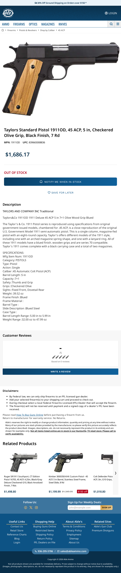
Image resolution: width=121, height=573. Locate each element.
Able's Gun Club (103, 526)
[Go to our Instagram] (36, 507)
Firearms (11, 30)
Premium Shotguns (103, 530)
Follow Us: (30, 502)
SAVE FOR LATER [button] (61, 192)
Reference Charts (17, 534)
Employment (74, 534)
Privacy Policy (74, 530)
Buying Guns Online (44, 526)
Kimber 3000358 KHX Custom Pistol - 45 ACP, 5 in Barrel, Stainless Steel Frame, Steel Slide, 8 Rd (68, 479)
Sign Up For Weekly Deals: (85, 502)
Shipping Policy (44, 534)
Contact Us (17, 526)
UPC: (26, 142)
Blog (16, 538)
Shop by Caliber (47, 30)
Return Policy (44, 538)
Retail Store (16, 530)
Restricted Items (44, 530)
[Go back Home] (2, 30)
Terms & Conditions (74, 526)
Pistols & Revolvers (28, 30)
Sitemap (74, 538)
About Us (74, 542)
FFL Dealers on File (44, 542)
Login (17, 542)
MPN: (7, 142)
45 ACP (61, 30)
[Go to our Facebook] (25, 507)
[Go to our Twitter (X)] (31, 507)
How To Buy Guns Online (29, 414)
